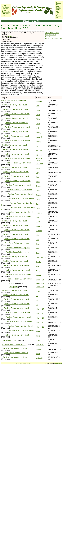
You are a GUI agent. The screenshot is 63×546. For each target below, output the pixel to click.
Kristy (38, 199)
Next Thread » (50, 35)
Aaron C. (39, 137)
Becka (38, 244)
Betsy (38, 168)
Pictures (5, 8)
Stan (37, 177)
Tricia (38, 115)
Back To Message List (53, 39)
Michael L (10, 36)
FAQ (3, 15)
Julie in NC (40, 309)
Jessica (38, 213)
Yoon (38, 182)
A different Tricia (39, 159)
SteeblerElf (40, 280)
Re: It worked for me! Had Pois (15, 348)
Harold (38, 349)
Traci (37, 106)
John (37, 235)
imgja (38, 110)
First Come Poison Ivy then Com (17, 243)
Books (58, 9)
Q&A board (5, 13)
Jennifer (39, 101)
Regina (38, 186)
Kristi (38, 191)
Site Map (57, 11)
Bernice (39, 226)
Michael (39, 231)
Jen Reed (39, 164)
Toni (37, 240)
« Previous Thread (52, 33)
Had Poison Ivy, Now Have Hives (14, 100)
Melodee (39, 155)
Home (4, 5)
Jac (37, 296)
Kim (37, 217)
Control (58, 6)
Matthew (39, 150)
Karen (38, 336)
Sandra (38, 262)
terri (37, 128)
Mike (37, 266)
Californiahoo (41, 257)
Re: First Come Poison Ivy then (18, 248)
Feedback (28, 363)
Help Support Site (58, 15)
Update (11, 283)
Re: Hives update (9, 340)
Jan (37, 146)
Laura (38, 222)
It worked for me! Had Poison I (13, 345)
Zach (38, 204)
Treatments (6, 12)
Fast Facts (5, 7)
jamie (38, 354)
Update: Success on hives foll (16, 118)
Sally (37, 173)
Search (58, 8)
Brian (38, 331)
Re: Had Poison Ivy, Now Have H (15, 105)
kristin (38, 291)
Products (5, 10)
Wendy (38, 133)
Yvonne (38, 271)
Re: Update (13, 287)
